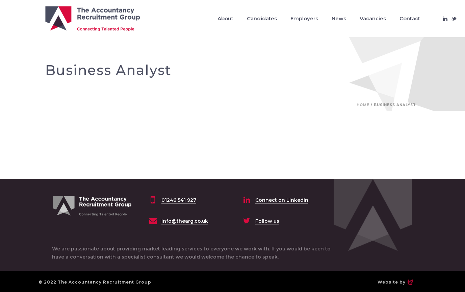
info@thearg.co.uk (184, 221)
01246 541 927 (178, 200)
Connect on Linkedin (281, 200)
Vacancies (373, 18)
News (339, 18)
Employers (304, 18)
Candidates (262, 18)
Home (363, 105)
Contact (409, 18)
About (225, 18)
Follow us (267, 221)
